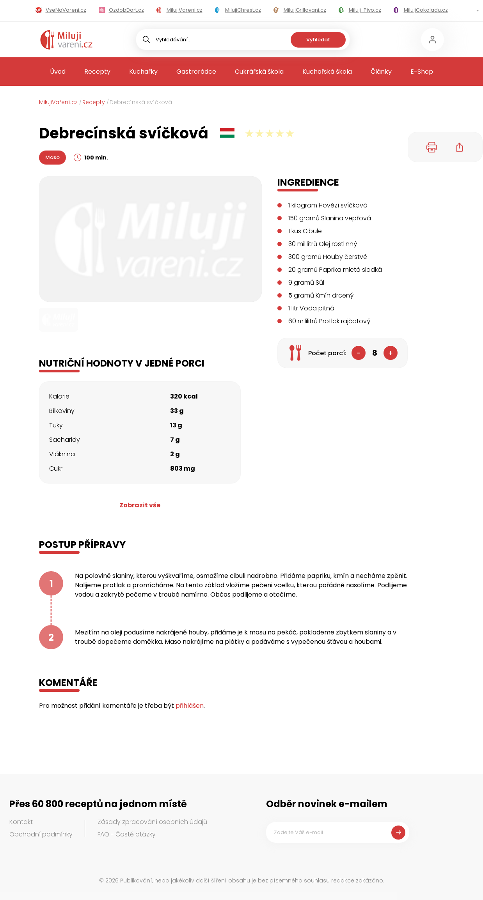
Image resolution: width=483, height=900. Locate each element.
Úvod (58, 71)
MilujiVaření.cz (58, 102)
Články (381, 71)
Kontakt (21, 821)
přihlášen (190, 705)
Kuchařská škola (327, 71)
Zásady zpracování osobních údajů (152, 821)
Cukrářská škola (259, 71)
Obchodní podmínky (41, 834)
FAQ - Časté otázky (127, 834)
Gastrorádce (196, 71)
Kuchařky (143, 71)
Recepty (97, 71)
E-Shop (421, 71)
